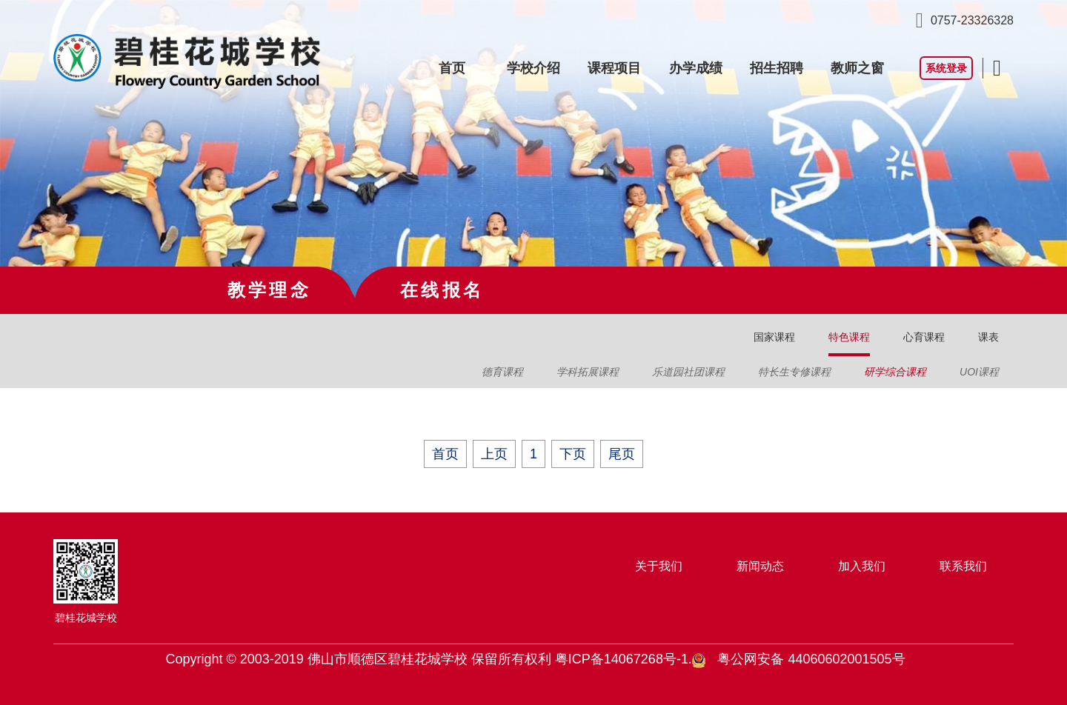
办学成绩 (695, 68)
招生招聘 (776, 68)
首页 (452, 68)
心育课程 (924, 337)
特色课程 (849, 337)
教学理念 (269, 290)
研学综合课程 (895, 372)
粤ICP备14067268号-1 (621, 659)
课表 (988, 337)
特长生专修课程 (794, 372)
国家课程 (774, 337)
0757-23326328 (972, 20)
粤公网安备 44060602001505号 (811, 659)
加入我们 (861, 566)
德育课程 (502, 372)
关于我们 (658, 566)
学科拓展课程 (587, 372)
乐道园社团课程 (688, 372)
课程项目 (614, 68)
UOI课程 (979, 372)
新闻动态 (760, 566)
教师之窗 (857, 68)
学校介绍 (533, 68)
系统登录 (946, 68)
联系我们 (963, 566)
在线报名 (442, 290)
